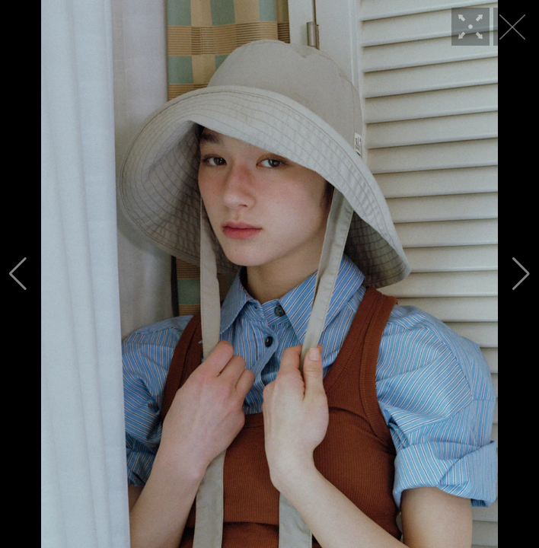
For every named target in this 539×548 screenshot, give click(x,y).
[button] (18, 274)
